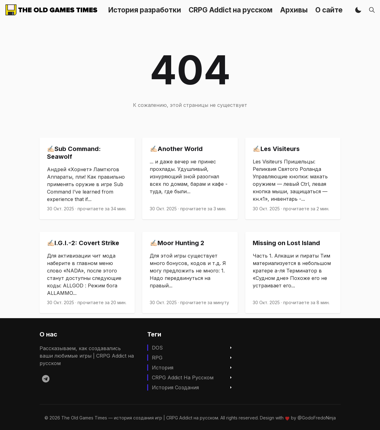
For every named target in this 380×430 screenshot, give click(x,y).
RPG (157, 358)
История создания (175, 387)
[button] (358, 10)
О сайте (329, 10)
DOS (157, 348)
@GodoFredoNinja (317, 417)
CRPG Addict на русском (231, 10)
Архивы (294, 10)
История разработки (144, 10)
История (162, 367)
